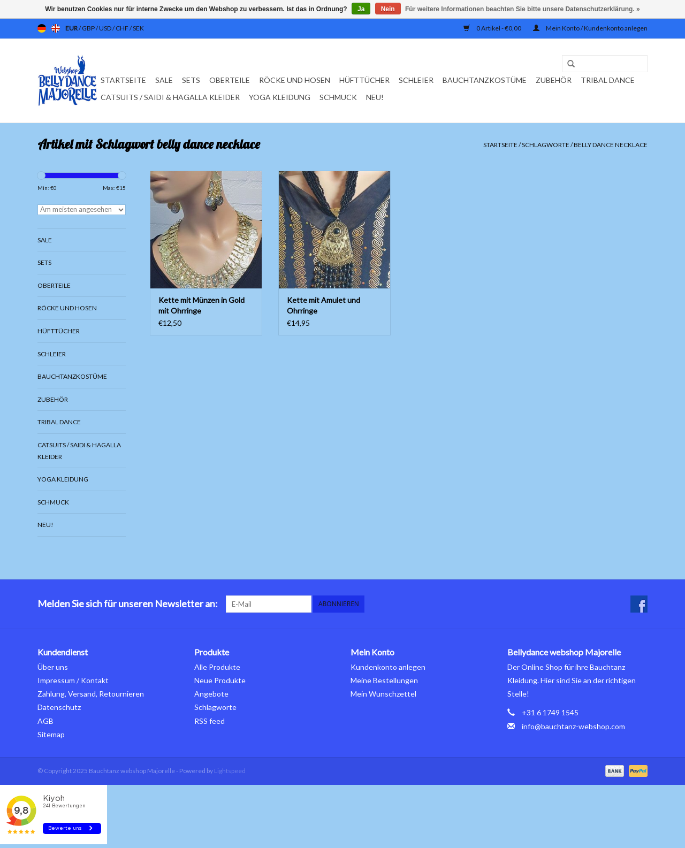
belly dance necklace (611, 145)
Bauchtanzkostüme (485, 80)
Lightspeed (230, 771)
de (41, 28)
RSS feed (209, 720)
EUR (72, 28)
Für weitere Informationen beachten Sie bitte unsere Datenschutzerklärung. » (522, 9)
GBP (89, 28)
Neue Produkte (220, 680)
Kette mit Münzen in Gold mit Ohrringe (201, 305)
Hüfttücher (364, 80)
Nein (388, 9)
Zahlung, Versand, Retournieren (90, 693)
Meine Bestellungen (384, 680)
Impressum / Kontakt (73, 680)
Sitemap (51, 734)
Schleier (416, 80)
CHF (123, 28)
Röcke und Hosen (294, 80)
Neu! (375, 97)
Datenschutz (59, 707)
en (55, 28)
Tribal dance (608, 80)
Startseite (123, 80)
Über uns (52, 666)
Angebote (211, 693)
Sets (191, 80)
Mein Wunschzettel (383, 693)
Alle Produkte (217, 666)
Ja (360, 9)
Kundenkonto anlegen (388, 666)
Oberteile (229, 80)
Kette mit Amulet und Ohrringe (323, 305)
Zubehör (554, 80)
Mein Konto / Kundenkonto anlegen (590, 28)
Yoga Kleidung (279, 97)
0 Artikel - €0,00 (492, 28)
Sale (164, 80)
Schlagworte (545, 145)
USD (105, 28)
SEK (138, 28)
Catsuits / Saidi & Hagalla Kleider (170, 97)
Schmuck (338, 97)
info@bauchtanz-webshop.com (573, 726)
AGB (45, 720)
